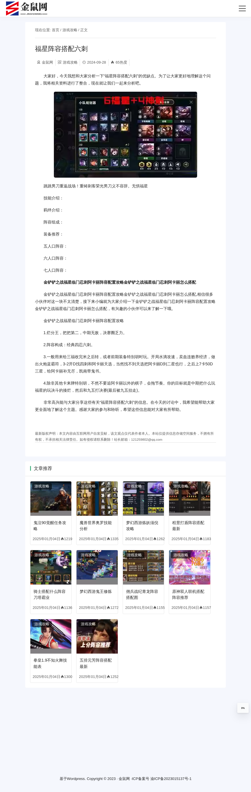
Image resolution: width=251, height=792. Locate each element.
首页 (55, 30)
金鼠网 (124, 779)
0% (243, 708)
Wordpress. (76, 779)
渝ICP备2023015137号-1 (171, 779)
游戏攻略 (69, 30)
